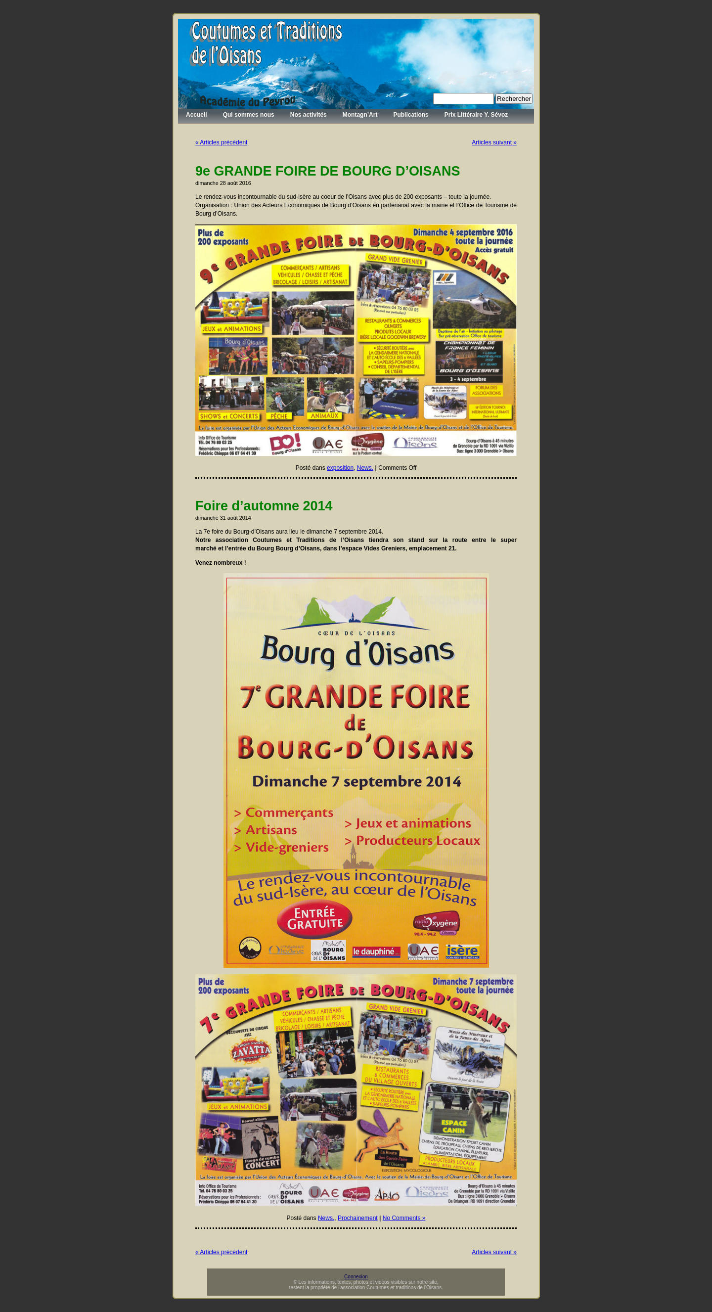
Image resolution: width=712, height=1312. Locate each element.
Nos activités (308, 114)
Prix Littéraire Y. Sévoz (476, 114)
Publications (410, 114)
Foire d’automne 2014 (264, 505)
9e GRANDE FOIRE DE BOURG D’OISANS (327, 171)
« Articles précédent (221, 142)
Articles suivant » (494, 142)
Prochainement (358, 1218)
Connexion (356, 1276)
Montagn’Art (360, 114)
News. (365, 467)
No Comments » (404, 1218)
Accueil (196, 114)
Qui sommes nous (248, 114)
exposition (340, 467)
